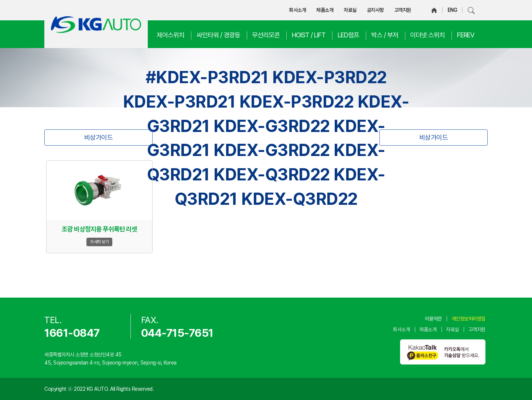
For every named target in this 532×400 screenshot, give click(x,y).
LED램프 (348, 35)
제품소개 (324, 10)
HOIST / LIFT (308, 35)
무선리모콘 (266, 35)
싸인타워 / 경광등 (218, 35)
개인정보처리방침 (468, 318)
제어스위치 (170, 35)
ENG (452, 10)
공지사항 (375, 10)
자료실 (350, 10)
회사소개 (297, 10)
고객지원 (402, 10)
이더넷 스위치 (427, 35)
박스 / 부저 (384, 35)
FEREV (465, 35)
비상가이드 (98, 137)
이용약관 (433, 318)
